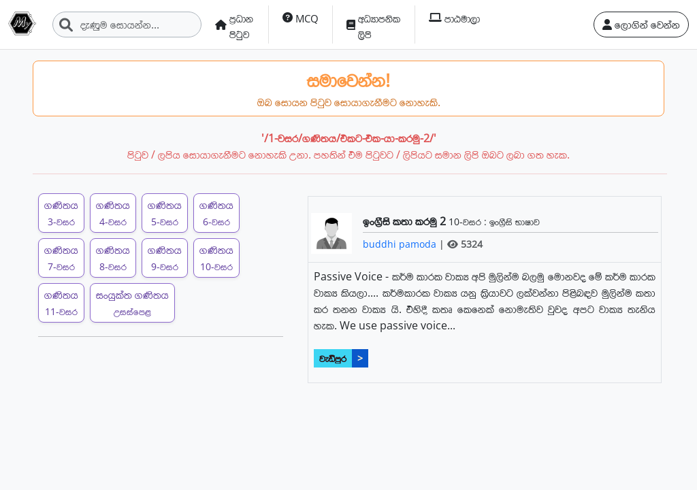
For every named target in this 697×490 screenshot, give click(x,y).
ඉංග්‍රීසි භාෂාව (514, 221)
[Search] (126, 24)
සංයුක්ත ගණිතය (132, 302)
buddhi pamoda (401, 244)
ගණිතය (61, 212)
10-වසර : (469, 221)
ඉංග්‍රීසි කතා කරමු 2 (406, 221)
